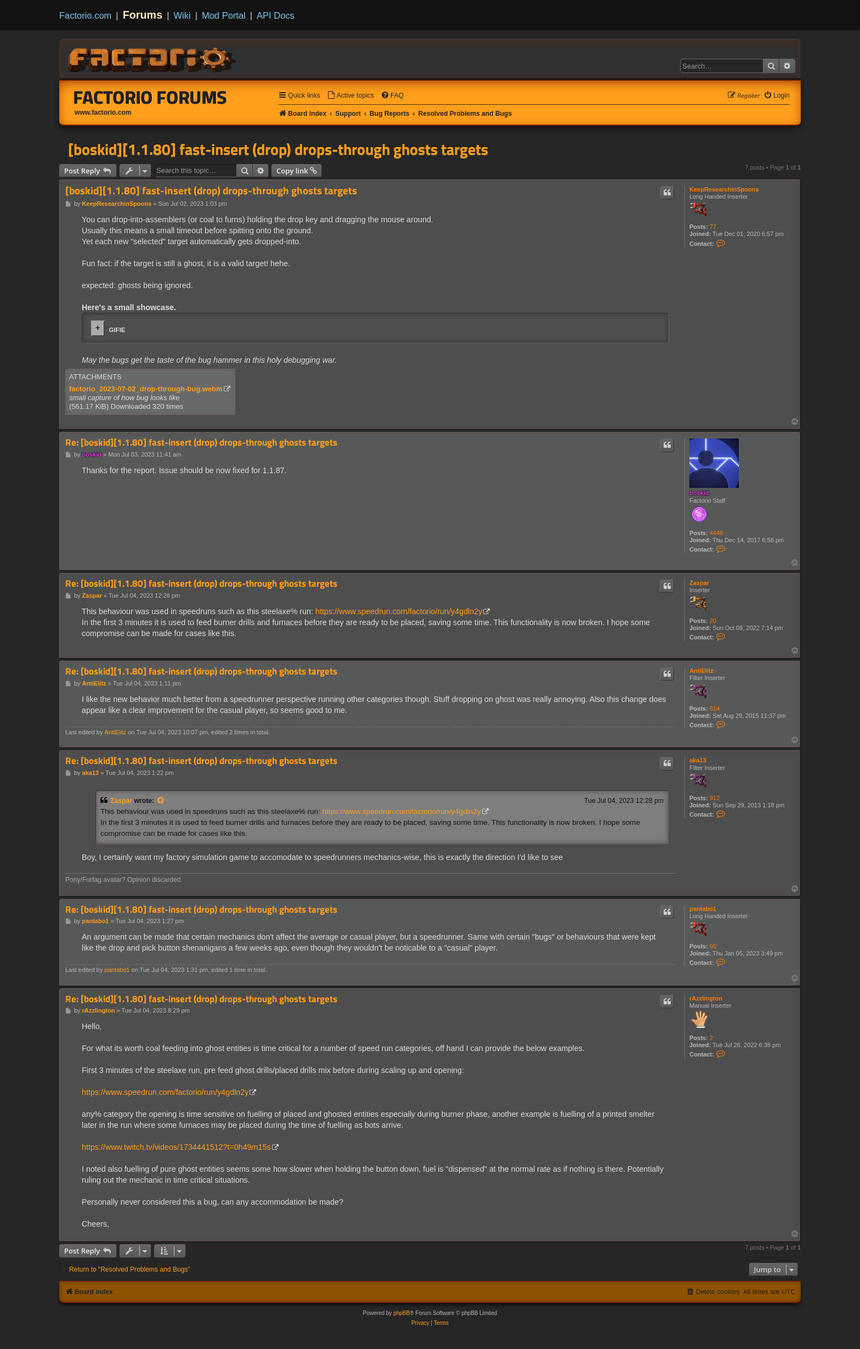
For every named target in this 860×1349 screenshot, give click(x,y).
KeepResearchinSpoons (724, 189)
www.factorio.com (103, 112)
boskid (699, 493)
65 (713, 946)
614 (715, 708)
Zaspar (699, 583)
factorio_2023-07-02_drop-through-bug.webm (146, 389)
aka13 (697, 760)
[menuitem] (350, 95)
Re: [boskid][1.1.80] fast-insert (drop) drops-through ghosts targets (201, 442)
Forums (143, 15)
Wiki (182, 15)
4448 (716, 533)
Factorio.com (85, 15)
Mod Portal (224, 15)
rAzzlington (705, 998)
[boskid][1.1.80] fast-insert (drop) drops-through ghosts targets (278, 149)
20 (713, 620)
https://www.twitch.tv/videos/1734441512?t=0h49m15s (176, 1147)
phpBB (401, 1313)
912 (715, 798)
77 (713, 226)
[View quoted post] (161, 800)
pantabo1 (702, 909)
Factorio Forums (150, 97)
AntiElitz (701, 670)
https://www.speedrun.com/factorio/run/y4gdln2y (398, 611)
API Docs (276, 15)
